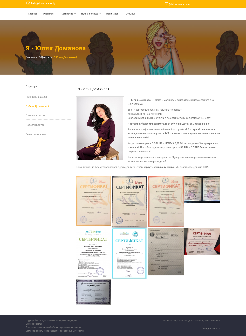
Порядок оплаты (211, 328)
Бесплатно (69, 13)
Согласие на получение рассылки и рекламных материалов (55, 331)
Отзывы (130, 13)
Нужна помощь (91, 13)
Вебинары (113, 13)
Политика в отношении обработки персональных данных (53, 327)
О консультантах (35, 115)
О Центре (49, 13)
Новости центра (35, 125)
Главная (33, 13)
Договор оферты (34, 324)
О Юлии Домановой (37, 106)
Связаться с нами (36, 134)
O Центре (44, 57)
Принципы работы (36, 97)
